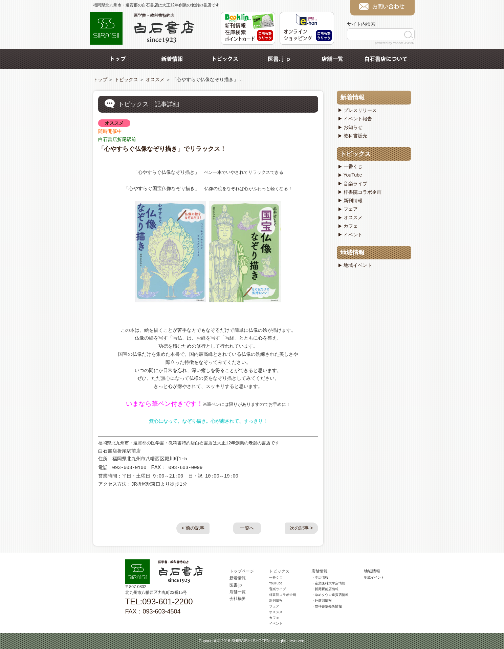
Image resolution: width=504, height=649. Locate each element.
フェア (351, 209)
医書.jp (279, 59)
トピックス (225, 59)
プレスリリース (360, 110)
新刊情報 (353, 200)
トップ (118, 59)
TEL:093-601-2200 (159, 601)
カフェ (351, 226)
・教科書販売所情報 (326, 606)
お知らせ (353, 127)
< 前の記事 (192, 528)
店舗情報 (319, 571)
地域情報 (352, 252)
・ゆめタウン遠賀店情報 (330, 595)
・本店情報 (319, 577)
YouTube (353, 175)
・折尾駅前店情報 (324, 589)
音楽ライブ (355, 183)
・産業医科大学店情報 (328, 583)
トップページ (241, 571)
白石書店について (385, 59)
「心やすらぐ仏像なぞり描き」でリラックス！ (162, 148)
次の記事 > (301, 528)
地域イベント (358, 265)
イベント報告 (358, 118)
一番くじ (353, 166)
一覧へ (247, 528)
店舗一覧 (332, 59)
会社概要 (237, 598)
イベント (353, 234)
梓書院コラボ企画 (362, 192)
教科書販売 (355, 135)
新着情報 (172, 59)
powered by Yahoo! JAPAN (394, 43)
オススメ (155, 79)
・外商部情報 (321, 600)
